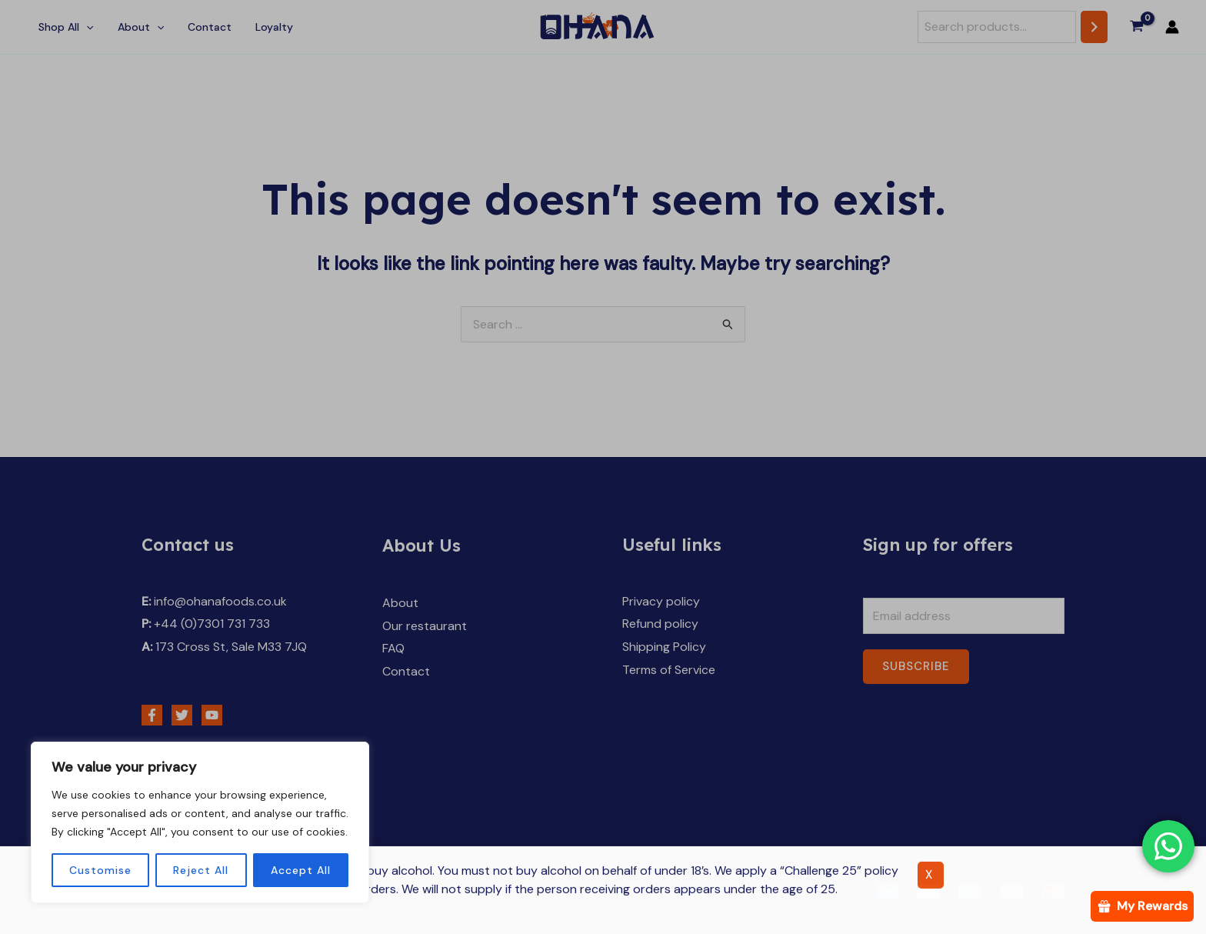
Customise (100, 870)
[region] (200, 822)
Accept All (301, 870)
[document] (603, 467)
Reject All (200, 870)
